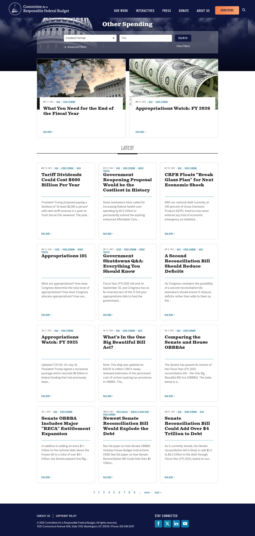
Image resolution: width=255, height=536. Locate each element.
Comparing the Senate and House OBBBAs (186, 342)
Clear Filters (183, 46)
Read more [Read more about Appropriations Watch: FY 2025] (45, 396)
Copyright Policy (66, 516)
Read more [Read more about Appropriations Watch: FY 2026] (140, 132)
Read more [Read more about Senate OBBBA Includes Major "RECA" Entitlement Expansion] (45, 477)
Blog (58, 102)
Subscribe (227, 10)
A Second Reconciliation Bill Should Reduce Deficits (187, 263)
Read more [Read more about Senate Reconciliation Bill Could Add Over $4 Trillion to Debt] (169, 477)
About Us (203, 11)
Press (166, 11)
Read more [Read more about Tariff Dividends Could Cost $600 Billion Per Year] (45, 233)
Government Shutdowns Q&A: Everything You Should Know (123, 263)
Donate (184, 11)
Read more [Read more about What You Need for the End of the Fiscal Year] (47, 132)
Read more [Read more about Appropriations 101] (45, 315)
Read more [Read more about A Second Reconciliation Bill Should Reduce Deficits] (169, 315)
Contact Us (43, 516)
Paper (57, 249)
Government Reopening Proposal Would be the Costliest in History (127, 182)
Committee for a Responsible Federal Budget (39, 9)
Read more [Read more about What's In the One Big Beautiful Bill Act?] (107, 396)
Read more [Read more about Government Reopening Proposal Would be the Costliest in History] (107, 233)
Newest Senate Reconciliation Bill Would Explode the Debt (126, 426)
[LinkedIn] (176, 523)
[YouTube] (185, 523)
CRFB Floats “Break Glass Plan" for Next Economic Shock (189, 180)
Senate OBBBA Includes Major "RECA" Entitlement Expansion (65, 426)
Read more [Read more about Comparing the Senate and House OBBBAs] (169, 396)
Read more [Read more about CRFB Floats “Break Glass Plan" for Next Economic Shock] (169, 233)
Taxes (78, 168)
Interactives (145, 11)
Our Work (121, 11)
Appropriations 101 (64, 256)
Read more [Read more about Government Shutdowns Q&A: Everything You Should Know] (107, 315)
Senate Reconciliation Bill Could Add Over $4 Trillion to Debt (187, 426)
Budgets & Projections (140, 412)
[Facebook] (158, 523)
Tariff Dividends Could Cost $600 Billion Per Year (61, 180)
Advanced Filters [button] (76, 47)
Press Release (122, 412)
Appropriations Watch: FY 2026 (173, 108)
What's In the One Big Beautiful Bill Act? (124, 342)
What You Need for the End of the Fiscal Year (78, 111)
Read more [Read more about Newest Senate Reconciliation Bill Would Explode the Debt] (107, 477)
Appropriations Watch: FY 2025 (59, 339)
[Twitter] (167, 523)
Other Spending (69, 102)
